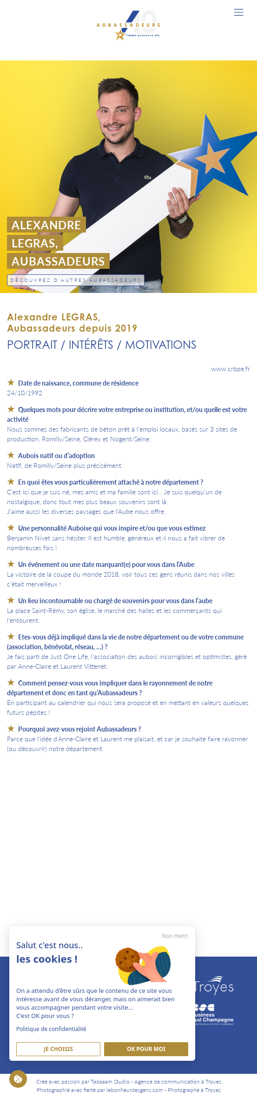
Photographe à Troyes (194, 1090)
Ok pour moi (146, 1049)
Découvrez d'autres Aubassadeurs (75, 280)
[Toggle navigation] (238, 12)
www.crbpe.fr (230, 368)
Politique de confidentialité (51, 1029)
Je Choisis (58, 1049)
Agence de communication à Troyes (177, 1081)
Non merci (175, 936)
